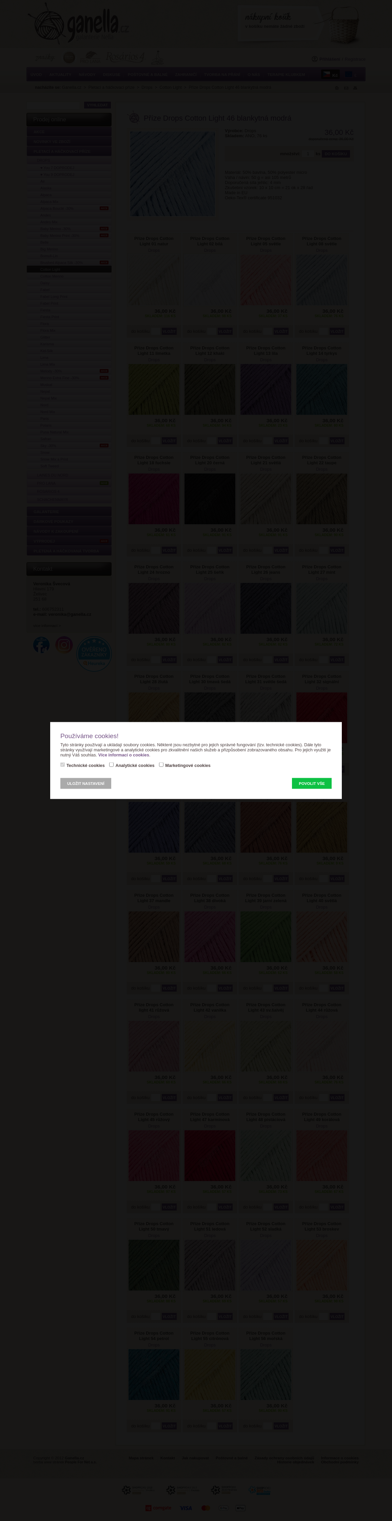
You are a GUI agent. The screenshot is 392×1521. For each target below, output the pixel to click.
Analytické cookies (134, 765)
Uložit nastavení (85, 784)
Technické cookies (85, 765)
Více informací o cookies (123, 754)
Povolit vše (312, 784)
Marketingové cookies (188, 765)
